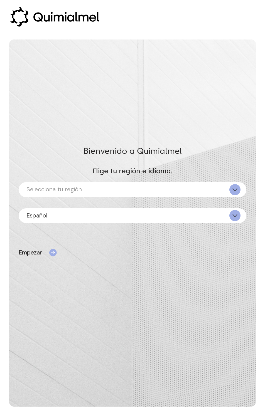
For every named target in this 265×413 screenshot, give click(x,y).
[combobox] (133, 189)
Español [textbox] (36, 215)
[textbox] (133, 189)
